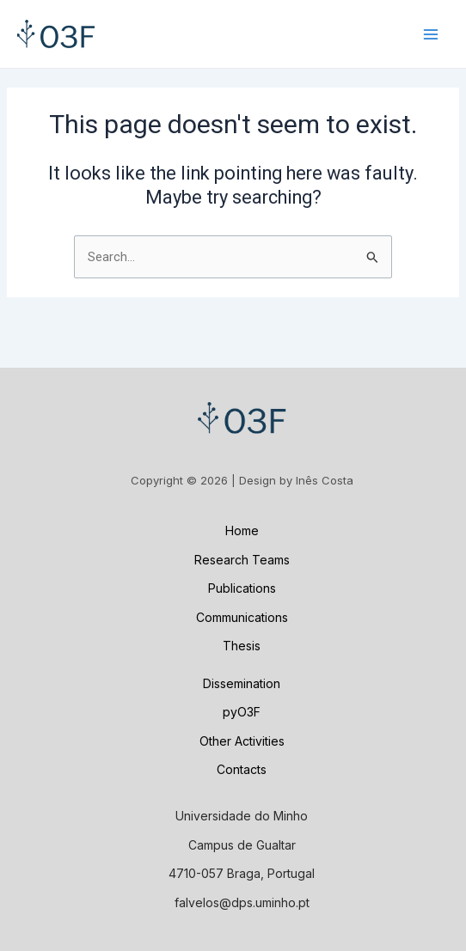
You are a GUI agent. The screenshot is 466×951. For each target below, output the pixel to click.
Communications (242, 617)
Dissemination (241, 683)
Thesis (242, 645)
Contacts (242, 769)
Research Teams (242, 559)
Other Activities (242, 741)
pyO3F (242, 711)
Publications (242, 588)
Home (242, 530)
